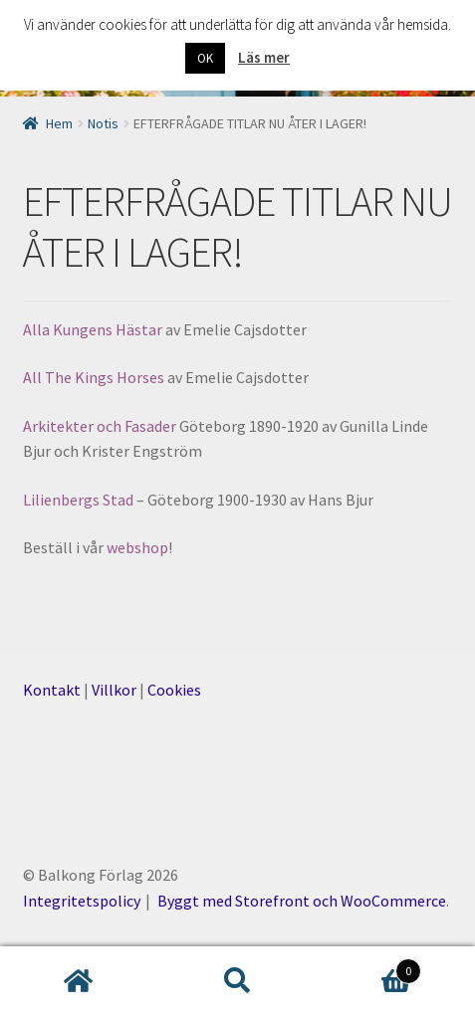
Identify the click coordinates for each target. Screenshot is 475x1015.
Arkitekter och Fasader (101, 426)
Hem (59, 123)
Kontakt (52, 690)
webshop (137, 547)
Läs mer (264, 57)
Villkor (114, 690)
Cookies (174, 690)
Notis (103, 123)
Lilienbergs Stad (79, 499)
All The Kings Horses (95, 377)
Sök (237, 981)
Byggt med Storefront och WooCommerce (301, 901)
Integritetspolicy (81, 901)
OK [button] (205, 58)
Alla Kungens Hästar (92, 329)
